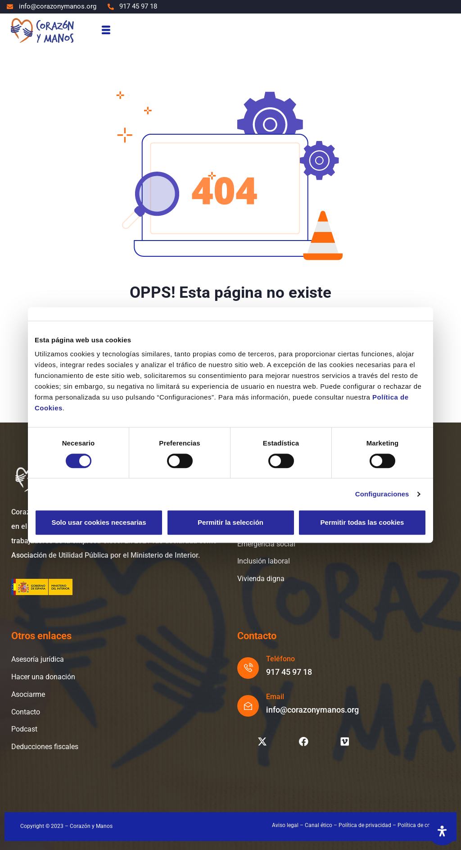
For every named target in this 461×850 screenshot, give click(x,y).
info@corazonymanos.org (312, 709)
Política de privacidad (365, 825)
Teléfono (280, 659)
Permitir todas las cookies (362, 522)
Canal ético (318, 825)
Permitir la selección (230, 522)
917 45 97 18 (289, 672)
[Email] (248, 706)
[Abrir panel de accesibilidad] (442, 831)
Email (275, 696)
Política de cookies (420, 825)
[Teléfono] (248, 668)
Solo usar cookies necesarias (98, 522)
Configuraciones (382, 494)
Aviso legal (285, 825)
